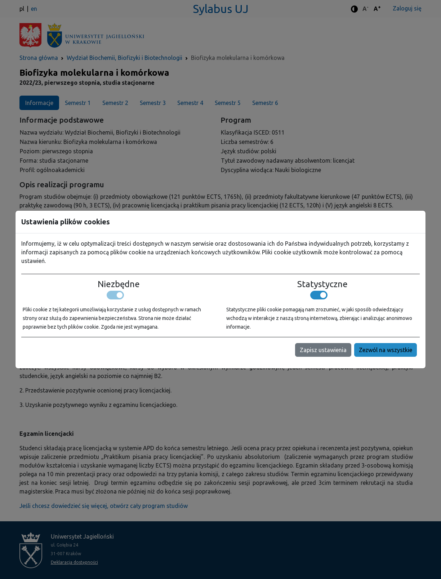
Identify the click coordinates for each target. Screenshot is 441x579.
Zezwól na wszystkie (385, 350)
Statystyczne (322, 284)
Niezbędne (119, 284)
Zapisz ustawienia (323, 350)
